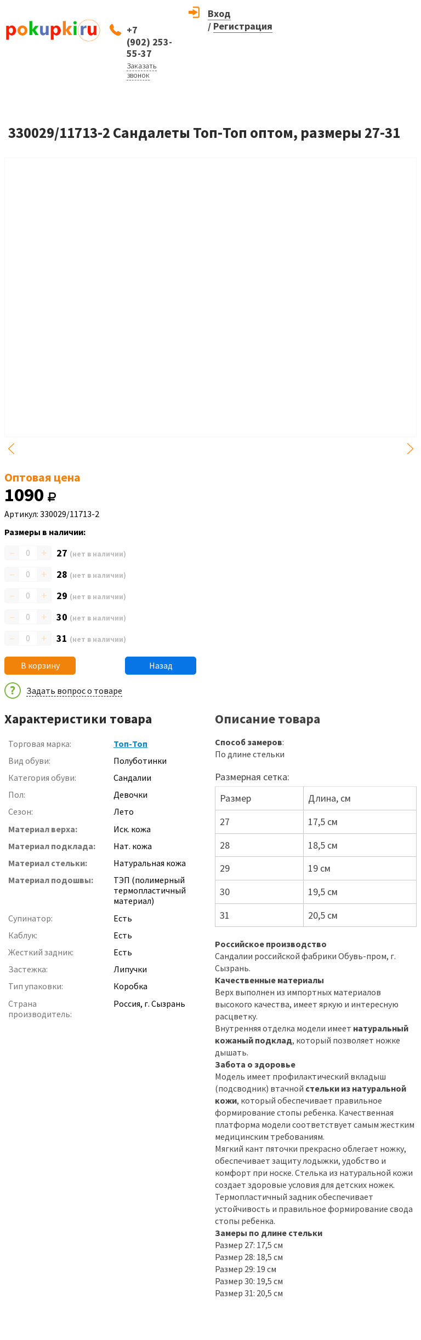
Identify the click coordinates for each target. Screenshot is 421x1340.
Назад (161, 665)
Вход (219, 13)
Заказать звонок (142, 70)
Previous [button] (11, 448)
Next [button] (410, 448)
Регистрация (242, 26)
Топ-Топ (130, 743)
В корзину (40, 665)
